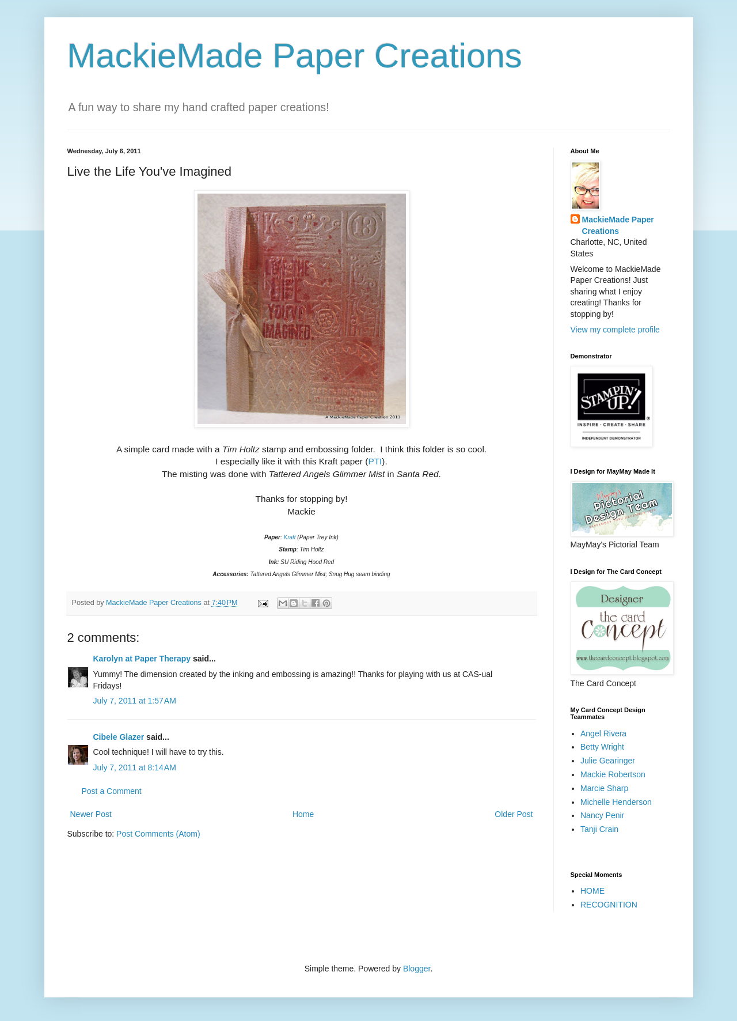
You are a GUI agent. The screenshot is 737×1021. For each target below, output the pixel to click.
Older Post (514, 814)
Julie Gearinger (607, 760)
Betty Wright (602, 746)
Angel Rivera (603, 733)
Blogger (416, 968)
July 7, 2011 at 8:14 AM (134, 767)
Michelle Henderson (616, 802)
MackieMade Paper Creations (294, 55)
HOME (592, 890)
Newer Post (91, 814)
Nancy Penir (602, 815)
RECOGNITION (608, 904)
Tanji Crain (599, 829)
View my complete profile (615, 329)
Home (303, 814)
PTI (375, 461)
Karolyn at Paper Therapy (142, 658)
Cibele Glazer (119, 737)
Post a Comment (112, 791)
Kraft (289, 537)
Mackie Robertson (612, 774)
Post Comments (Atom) (158, 833)
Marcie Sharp (604, 788)
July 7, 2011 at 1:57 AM (134, 700)
